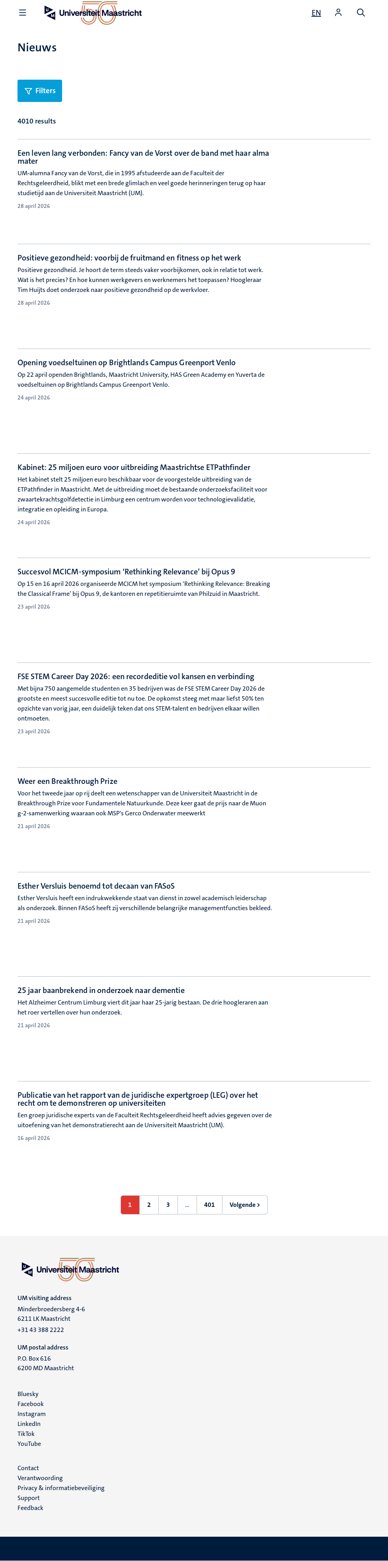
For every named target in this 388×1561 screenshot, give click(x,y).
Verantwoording (40, 1478)
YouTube (29, 1444)
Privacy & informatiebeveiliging (61, 1488)
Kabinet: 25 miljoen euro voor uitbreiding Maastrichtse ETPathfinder (134, 467)
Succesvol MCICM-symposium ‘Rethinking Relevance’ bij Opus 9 (126, 571)
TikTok (26, 1434)
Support (29, 1498)
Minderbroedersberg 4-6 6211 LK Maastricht (51, 1314)
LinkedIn (29, 1424)
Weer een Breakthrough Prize (67, 781)
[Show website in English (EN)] (316, 13)
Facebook (31, 1404)
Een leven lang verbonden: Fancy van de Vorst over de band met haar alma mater (143, 157)
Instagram (32, 1414)
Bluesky (28, 1394)
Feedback (30, 1508)
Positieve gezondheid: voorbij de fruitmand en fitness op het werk (130, 258)
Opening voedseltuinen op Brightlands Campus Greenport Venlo (127, 362)
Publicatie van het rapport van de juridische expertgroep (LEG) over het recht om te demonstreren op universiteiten (138, 1099)
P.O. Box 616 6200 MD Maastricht (46, 1363)
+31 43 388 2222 (41, 1330)
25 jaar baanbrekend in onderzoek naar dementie (101, 990)
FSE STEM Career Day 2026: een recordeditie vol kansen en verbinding (136, 676)
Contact (28, 1468)
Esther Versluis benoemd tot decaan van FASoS (96, 886)
